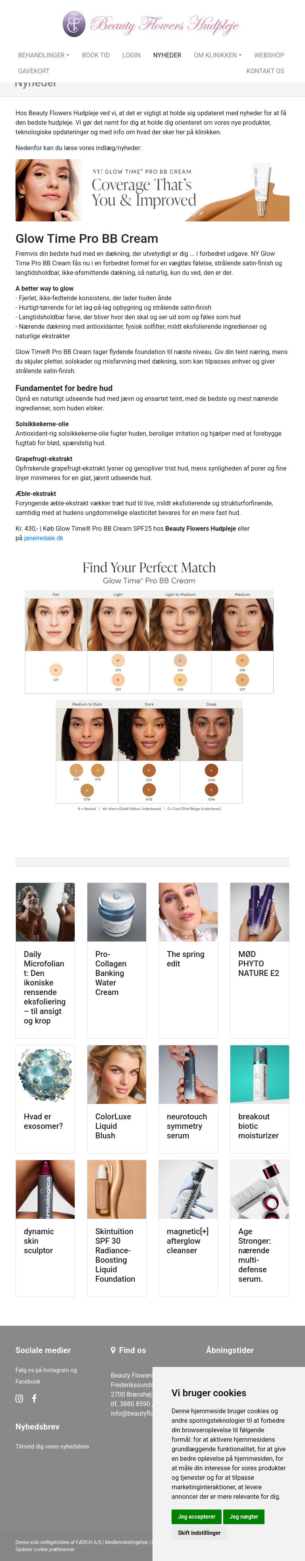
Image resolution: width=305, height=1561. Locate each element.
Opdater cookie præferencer (45, 1549)
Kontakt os (265, 71)
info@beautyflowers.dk (143, 1413)
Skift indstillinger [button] (199, 1533)
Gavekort (34, 71)
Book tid (96, 55)
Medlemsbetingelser (127, 1542)
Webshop (269, 55)
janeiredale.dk (44, 538)
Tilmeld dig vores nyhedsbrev (52, 1446)
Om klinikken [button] (215, 55)
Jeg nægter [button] (244, 1516)
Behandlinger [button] (41, 55)
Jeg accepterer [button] (196, 1516)
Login (131, 55)
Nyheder (167, 55)
